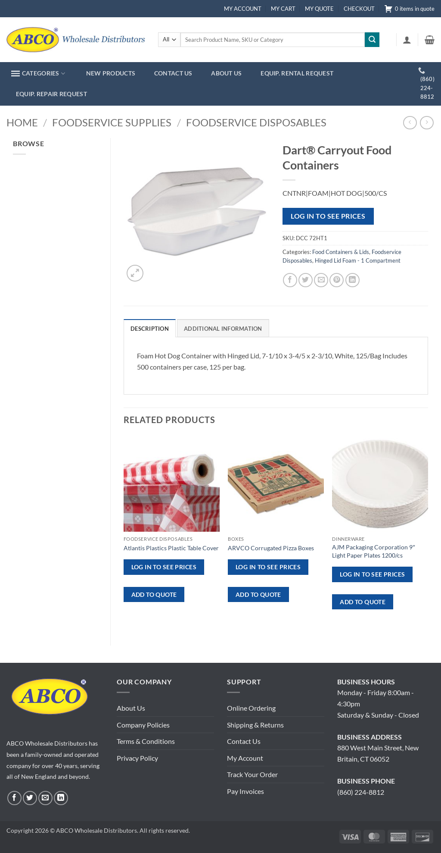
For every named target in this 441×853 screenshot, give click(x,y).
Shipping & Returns (255, 725)
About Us (131, 708)
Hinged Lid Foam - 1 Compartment (358, 260)
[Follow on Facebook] (14, 798)
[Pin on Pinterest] (336, 280)
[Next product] (409, 122)
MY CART (283, 8)
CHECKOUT (359, 8)
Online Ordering (251, 708)
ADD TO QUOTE (154, 594)
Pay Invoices (245, 791)
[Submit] (372, 39)
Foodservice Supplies (111, 122)
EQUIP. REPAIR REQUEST (51, 93)
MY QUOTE (319, 8)
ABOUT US (226, 73)
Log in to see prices (328, 216)
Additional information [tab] (223, 328)
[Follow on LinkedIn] (61, 798)
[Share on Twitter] (305, 280)
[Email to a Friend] (321, 280)
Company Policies (143, 725)
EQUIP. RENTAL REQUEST (297, 73)
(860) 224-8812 (360, 792)
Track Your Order (252, 774)
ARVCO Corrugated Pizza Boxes (271, 548)
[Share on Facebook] (290, 280)
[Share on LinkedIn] (352, 280)
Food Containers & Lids (340, 251)
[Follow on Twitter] (30, 798)
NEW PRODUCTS (110, 73)
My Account (245, 758)
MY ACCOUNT (242, 8)
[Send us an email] (45, 798)
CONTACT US (173, 73)
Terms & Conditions (146, 741)
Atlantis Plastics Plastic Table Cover (171, 548)
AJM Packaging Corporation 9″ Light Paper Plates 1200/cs (373, 551)
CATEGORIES (38, 73)
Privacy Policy (137, 758)
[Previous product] (426, 122)
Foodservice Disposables (256, 122)
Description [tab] (149, 328)
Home (22, 122)
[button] (407, 39)
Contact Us (244, 741)
